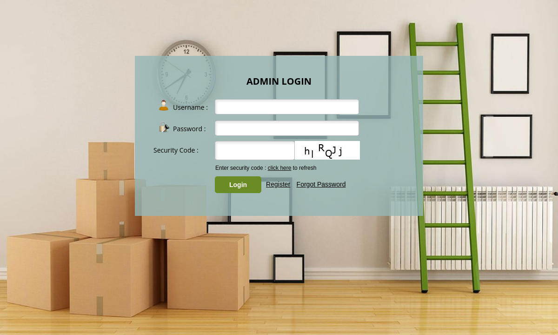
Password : (189, 128)
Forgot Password (321, 184)
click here (280, 168)
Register (278, 184)
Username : (190, 107)
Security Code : (176, 150)
